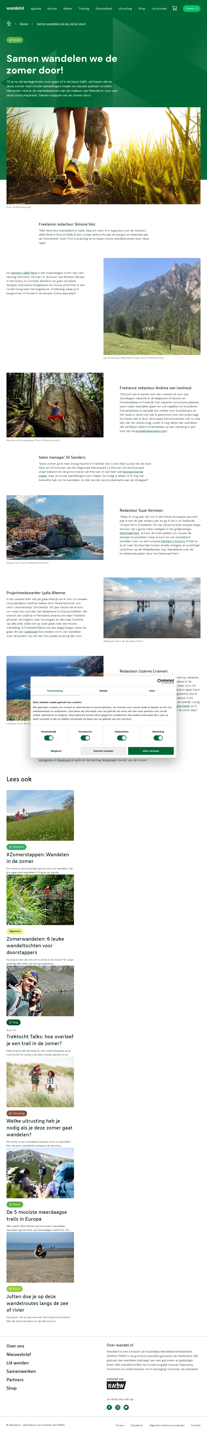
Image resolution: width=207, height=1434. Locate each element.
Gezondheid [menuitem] (104, 9)
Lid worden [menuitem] (159, 9)
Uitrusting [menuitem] (125, 9)
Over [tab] (152, 690)
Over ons (15, 1346)
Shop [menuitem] (141, 9)
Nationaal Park (129, 533)
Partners (15, 1380)
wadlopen (30, 632)
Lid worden (17, 1363)
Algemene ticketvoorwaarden (166, 1425)
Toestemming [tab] (55, 690)
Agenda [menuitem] (36, 9)
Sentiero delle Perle (24, 273)
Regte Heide (181, 706)
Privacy (120, 1425)
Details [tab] (103, 690)
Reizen (24, 24)
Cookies (196, 1425)
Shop (11, 1388)
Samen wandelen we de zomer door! (61, 24)
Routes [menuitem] (52, 9)
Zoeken (190, 8)
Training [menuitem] (84, 9)
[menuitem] (15, 8)
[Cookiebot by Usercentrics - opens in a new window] (160, 681)
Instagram (46, 760)
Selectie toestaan (104, 751)
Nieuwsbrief (18, 1354)
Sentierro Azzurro (173, 541)
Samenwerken (21, 1371)
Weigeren (56, 751)
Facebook (63, 760)
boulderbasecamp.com (151, 431)
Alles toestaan (151, 751)
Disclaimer (137, 1425)
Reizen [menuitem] (67, 9)
